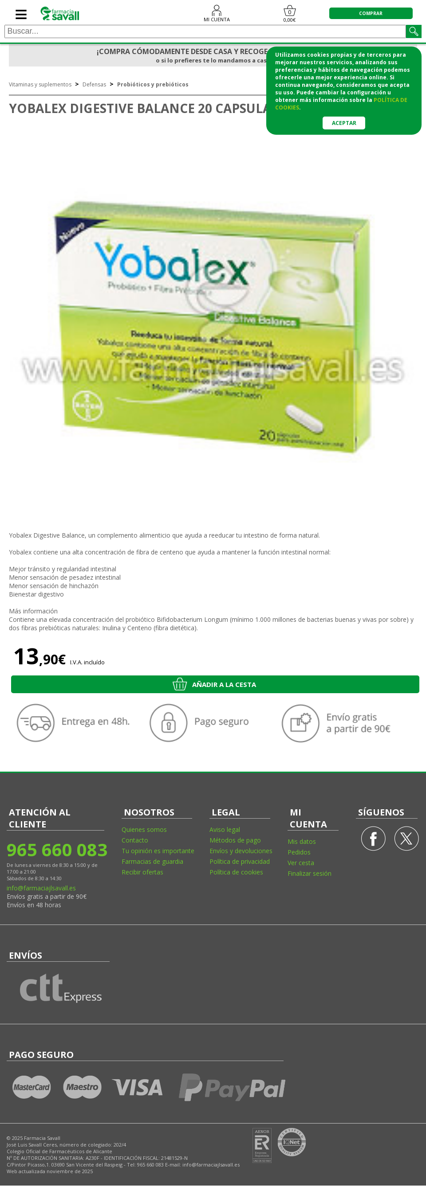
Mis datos (302, 841)
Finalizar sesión (309, 873)
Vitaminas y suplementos (40, 84)
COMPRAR (371, 13)
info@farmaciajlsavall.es (41, 888)
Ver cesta (301, 862)
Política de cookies (236, 872)
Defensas (94, 84)
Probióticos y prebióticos (153, 84)
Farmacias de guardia (152, 861)
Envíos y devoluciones (240, 851)
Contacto (135, 840)
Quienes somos (144, 829)
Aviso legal (224, 829)
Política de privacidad (239, 861)
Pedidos (299, 852)
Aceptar (344, 123)
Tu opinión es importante (158, 851)
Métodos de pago (235, 840)
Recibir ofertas (142, 872)
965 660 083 (56, 849)
